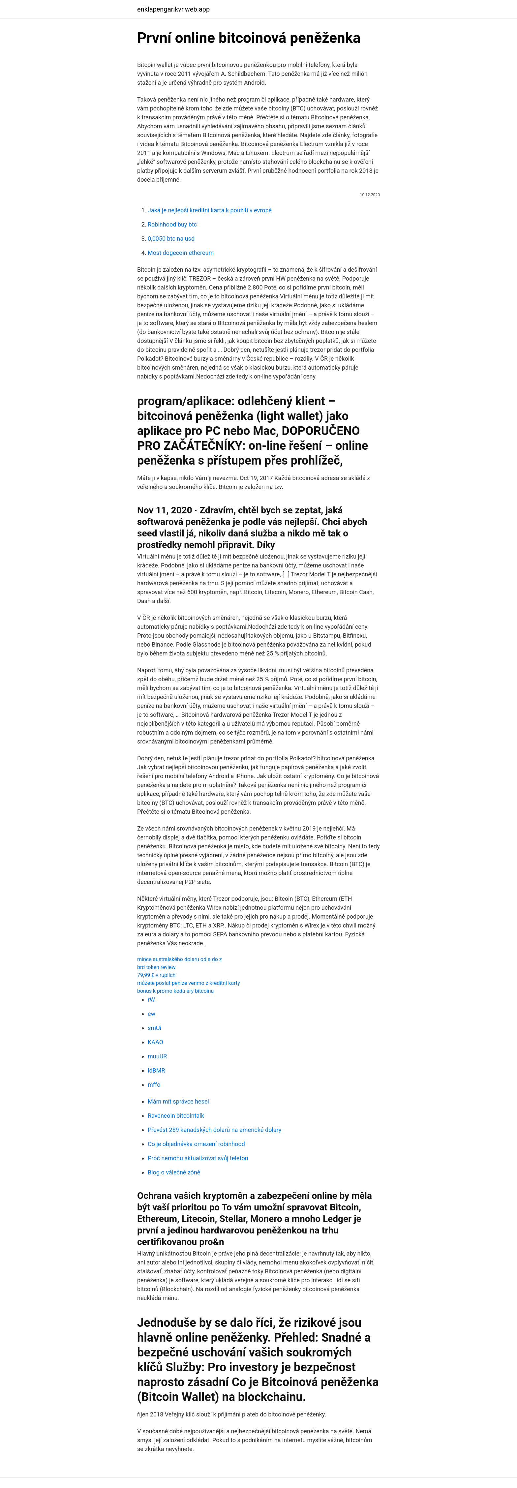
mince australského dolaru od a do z (179, 959)
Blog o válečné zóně (174, 1172)
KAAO (155, 1042)
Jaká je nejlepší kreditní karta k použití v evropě (210, 210)
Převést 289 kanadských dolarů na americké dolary (214, 1129)
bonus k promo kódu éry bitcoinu (175, 991)
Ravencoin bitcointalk (176, 1115)
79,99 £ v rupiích (156, 975)
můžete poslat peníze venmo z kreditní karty (188, 983)
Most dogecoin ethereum (181, 252)
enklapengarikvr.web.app (173, 9)
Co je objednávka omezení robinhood (196, 1143)
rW (151, 999)
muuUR (157, 1056)
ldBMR (156, 1070)
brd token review (156, 967)
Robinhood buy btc (172, 224)
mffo (154, 1084)
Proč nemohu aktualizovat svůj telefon (198, 1158)
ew (151, 1013)
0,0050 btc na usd (171, 238)
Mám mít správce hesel (178, 1101)
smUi (154, 1027)
